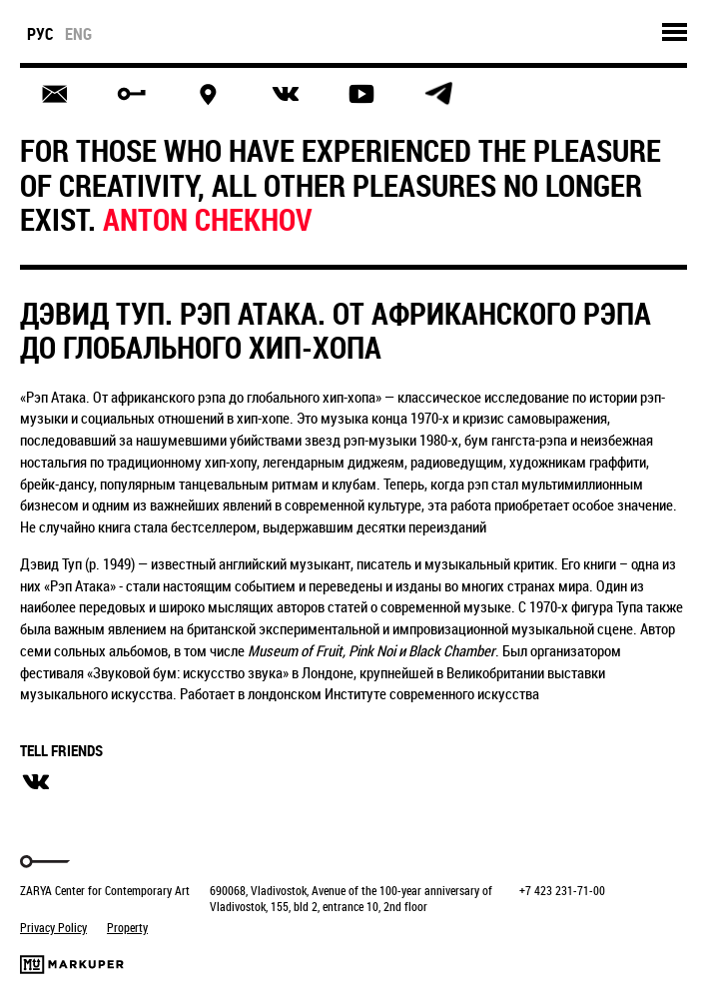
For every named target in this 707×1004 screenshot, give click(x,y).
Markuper (72, 964)
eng (78, 34)
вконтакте (36, 782)
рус (40, 34)
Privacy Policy (53, 927)
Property (127, 927)
